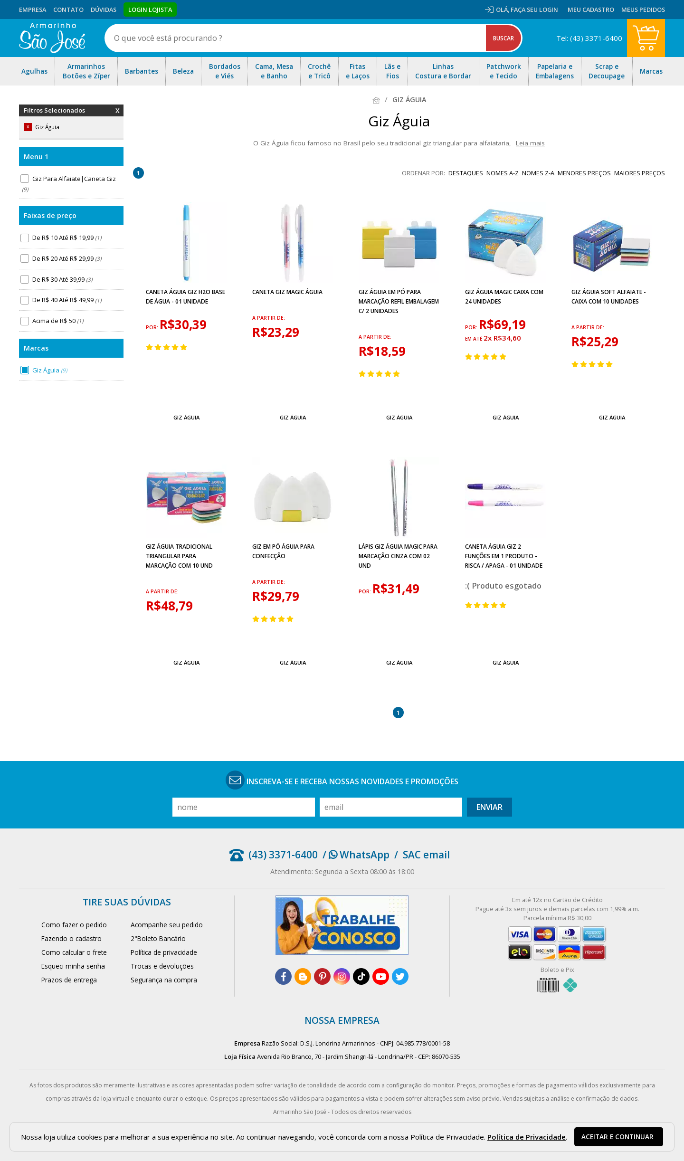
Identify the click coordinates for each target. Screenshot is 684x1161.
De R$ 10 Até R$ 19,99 (66, 237)
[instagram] (341, 976)
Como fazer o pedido (74, 924)
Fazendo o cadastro (71, 938)
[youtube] (380, 976)
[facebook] (283, 976)
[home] (52, 38)
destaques (465, 173)
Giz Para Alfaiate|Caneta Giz (68, 184)
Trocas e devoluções (162, 966)
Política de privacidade (164, 952)
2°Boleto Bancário (158, 938)
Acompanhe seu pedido (167, 924)
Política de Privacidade (526, 1137)
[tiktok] (361, 976)
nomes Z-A (538, 173)
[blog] (302, 976)
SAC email (426, 854)
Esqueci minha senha (73, 966)
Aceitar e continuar (617, 1136)
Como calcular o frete (74, 952)
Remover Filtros (118, 116)
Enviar (489, 807)
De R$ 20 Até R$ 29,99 (66, 258)
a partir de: (268, 317)
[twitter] (400, 976)
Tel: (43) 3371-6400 (589, 38)
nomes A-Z (502, 173)
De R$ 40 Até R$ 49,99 (66, 300)
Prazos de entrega (69, 979)
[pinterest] (322, 976)
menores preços (584, 173)
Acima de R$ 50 (57, 320)
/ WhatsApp (356, 854)
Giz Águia (49, 370)
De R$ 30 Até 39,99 (62, 279)
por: (153, 327)
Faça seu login (534, 9)
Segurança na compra (164, 979)
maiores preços (639, 173)
